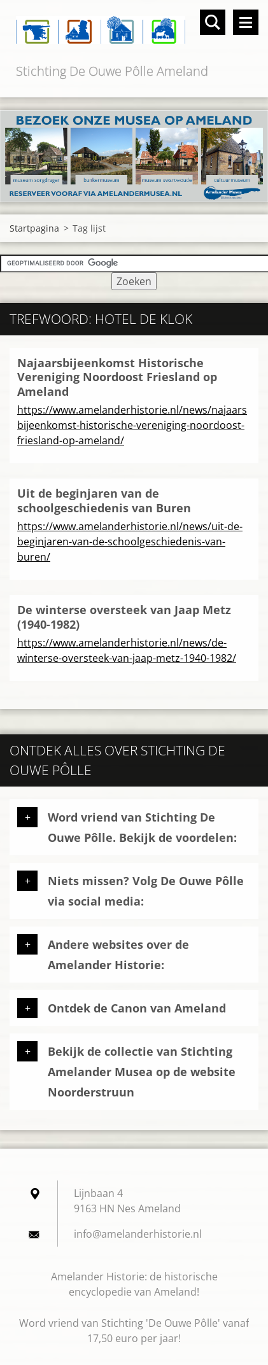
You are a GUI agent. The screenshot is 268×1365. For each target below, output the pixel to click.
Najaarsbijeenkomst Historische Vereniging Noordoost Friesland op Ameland (117, 377)
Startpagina (34, 228)
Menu (245, 22)
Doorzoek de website (212, 22)
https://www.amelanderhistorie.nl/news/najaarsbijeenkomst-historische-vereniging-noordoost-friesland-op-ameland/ (132, 425)
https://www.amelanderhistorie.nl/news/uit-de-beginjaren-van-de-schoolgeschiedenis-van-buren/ (130, 541)
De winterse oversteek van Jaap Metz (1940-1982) (124, 617)
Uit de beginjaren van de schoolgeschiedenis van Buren (104, 500)
